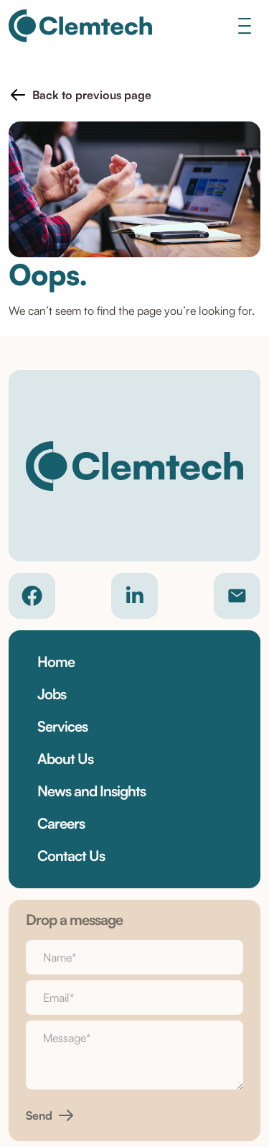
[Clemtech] (80, 26)
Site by (134, 1092)
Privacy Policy (134, 983)
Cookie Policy (134, 1029)
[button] (80, 95)
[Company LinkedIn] (134, 596)
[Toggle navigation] (244, 25)
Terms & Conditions (134, 1006)
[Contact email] (237, 596)
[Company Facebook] (32, 596)
